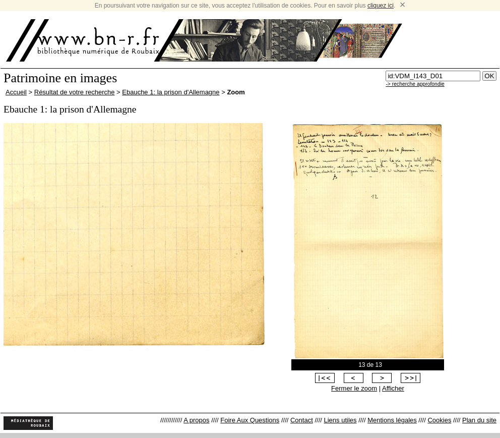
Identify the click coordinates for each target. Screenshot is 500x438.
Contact (301, 420)
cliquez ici (380, 5)
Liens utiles (340, 420)
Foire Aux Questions (249, 420)
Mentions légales (392, 420)
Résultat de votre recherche (74, 92)
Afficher (393, 388)
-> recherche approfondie (415, 84)
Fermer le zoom (354, 388)
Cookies (439, 420)
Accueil (16, 92)
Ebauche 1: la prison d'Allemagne (170, 92)
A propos (196, 420)
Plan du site (479, 420)
